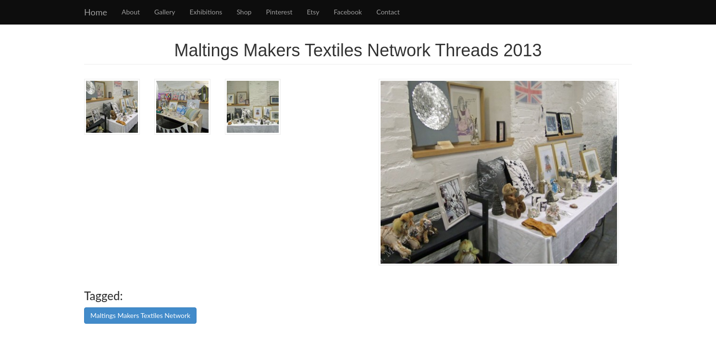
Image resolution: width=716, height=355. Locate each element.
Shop (243, 12)
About (131, 12)
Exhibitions (206, 12)
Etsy (313, 12)
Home (95, 12)
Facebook (348, 12)
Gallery (164, 12)
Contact (388, 12)
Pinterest (279, 12)
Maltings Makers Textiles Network (140, 315)
